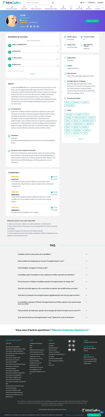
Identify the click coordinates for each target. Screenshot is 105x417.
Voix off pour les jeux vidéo (13, 357)
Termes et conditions (54, 352)
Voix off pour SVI (10, 355)
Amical (67, 121)
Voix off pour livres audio (12, 359)
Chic (87, 114)
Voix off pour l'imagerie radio (13, 377)
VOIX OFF (8, 343)
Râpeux (68, 130)
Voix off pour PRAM (11, 362)
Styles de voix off (34, 365)
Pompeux (85, 127)
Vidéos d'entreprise (36, 7)
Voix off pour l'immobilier (12, 370)
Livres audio (79, 7)
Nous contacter (53, 350)
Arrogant (68, 117)
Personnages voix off (35, 369)
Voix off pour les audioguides (13, 375)
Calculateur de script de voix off (14, 394)
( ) (36, 22)
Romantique (77, 130)
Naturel (76, 127)
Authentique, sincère (88, 121)
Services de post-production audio (15, 386)
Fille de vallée (69, 105)
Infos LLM (51, 365)
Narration (63, 7)
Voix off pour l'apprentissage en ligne (16, 349)
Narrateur (76, 102)
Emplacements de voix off (36, 367)
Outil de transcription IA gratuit (14, 392)
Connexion (51, 343)
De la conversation (80, 117)
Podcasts (97, 7)
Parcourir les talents (11, 7)
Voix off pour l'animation (12, 366)
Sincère (87, 130)
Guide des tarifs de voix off (37, 350)
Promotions (24, 7)
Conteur (85, 102)
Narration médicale (11, 368)
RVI (71, 7)
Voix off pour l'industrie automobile (15, 373)
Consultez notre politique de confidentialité (51, 415)
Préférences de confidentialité (75, 415)
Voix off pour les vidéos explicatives (15, 353)
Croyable (78, 114)
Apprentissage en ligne (51, 7)
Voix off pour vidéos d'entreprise (14, 351)
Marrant (76, 121)
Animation (89, 7)
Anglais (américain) (33, 40)
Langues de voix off (35, 356)
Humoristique (78, 124)
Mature (68, 127)
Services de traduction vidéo (13, 390)
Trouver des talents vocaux (37, 354)
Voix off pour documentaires (13, 379)
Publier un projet (66, 2)
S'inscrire (100, 2)
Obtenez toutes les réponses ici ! (71, 330)
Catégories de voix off (36, 363)
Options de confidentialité (56, 358)
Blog (31, 345)
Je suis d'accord (94, 415)
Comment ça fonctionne (36, 343)
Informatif (89, 124)
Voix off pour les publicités (13, 346)
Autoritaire (69, 114)
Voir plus (32, 74)
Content (68, 124)
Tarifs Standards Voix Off (36, 352)
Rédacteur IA (9, 396)
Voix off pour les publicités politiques (15, 364)
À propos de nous (53, 347)
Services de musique (11, 388)
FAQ (31, 347)
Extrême (92, 117)
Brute (67, 102)
